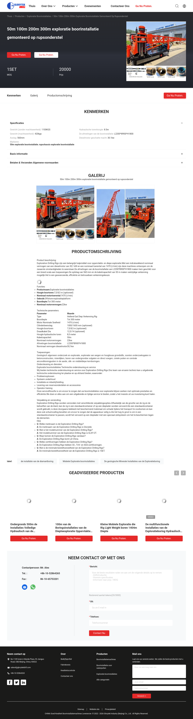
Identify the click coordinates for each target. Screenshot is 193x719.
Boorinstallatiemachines (106, 659)
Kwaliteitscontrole (68, 670)
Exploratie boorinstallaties (39, 16)
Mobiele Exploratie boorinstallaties (79, 461)
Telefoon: (94, 617)
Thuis (9, 16)
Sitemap (81, 709)
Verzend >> (141, 696)
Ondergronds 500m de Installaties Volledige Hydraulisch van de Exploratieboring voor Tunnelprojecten (23, 531)
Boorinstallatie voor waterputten (104, 666)
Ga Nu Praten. (19, 54)
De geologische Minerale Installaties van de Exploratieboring (132, 461)
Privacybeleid (110, 709)
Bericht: (94, 566)
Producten (20, 16)
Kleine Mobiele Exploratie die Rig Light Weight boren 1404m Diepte (118, 528)
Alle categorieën (102, 680)
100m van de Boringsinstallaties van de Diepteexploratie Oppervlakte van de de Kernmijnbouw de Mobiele (72, 531)
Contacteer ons (67, 676)
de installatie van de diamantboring (37, 461)
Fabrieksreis (65, 665)
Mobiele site (94, 709)
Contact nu (99, 633)
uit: (92, 601)
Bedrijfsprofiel (66, 659)
